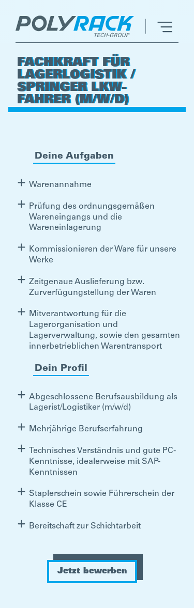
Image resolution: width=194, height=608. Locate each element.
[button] (158, 26)
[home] (77, 26)
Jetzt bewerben (92, 571)
